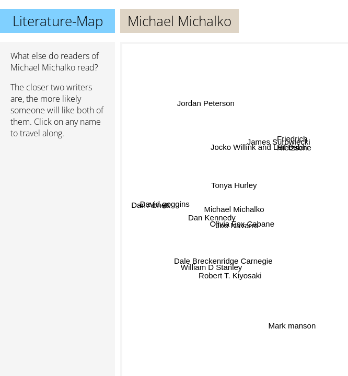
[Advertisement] (57, 202)
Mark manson (292, 326)
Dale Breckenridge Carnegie (223, 260)
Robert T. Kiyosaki (230, 275)
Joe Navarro (237, 224)
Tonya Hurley (234, 184)
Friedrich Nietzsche (294, 146)
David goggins (165, 206)
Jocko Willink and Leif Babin (260, 148)
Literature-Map (58, 20)
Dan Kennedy (212, 216)
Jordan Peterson (205, 104)
